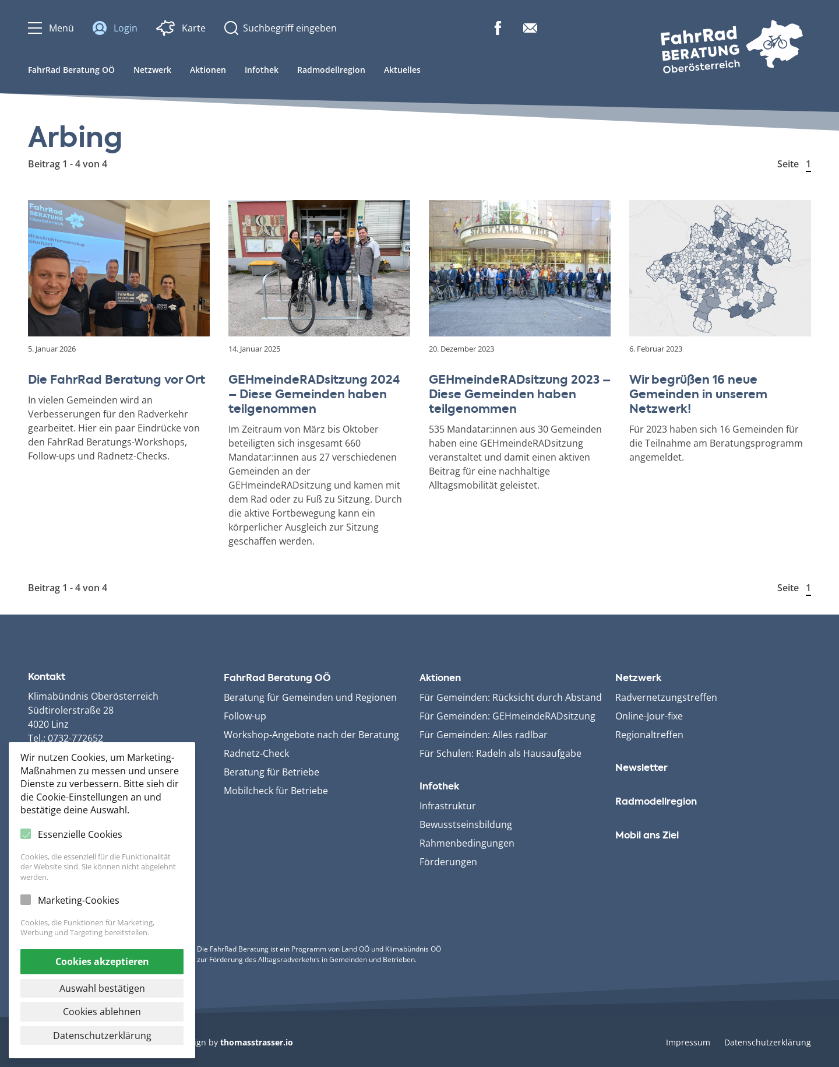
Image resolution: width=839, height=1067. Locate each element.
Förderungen (448, 861)
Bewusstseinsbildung (466, 824)
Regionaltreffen (649, 734)
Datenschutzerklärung (767, 1042)
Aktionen (208, 69)
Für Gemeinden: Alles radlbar (484, 734)
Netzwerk (152, 69)
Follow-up (245, 716)
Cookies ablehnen (102, 1011)
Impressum (688, 1042)
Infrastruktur (448, 805)
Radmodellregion (331, 69)
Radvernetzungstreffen (666, 697)
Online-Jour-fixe (649, 716)
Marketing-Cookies (78, 900)
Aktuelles (402, 69)
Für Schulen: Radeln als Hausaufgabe (500, 753)
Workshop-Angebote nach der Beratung (311, 734)
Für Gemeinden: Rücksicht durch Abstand (511, 697)
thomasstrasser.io (256, 1042)
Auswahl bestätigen (102, 988)
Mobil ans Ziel (647, 836)
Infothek (262, 69)
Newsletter (641, 768)
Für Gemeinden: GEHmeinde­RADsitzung (507, 716)
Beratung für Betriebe (271, 772)
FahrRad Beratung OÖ (71, 69)
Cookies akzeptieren (102, 961)
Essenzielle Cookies (80, 834)
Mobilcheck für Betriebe (276, 790)
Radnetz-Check (256, 753)
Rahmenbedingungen (467, 843)
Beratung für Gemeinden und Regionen (310, 697)
